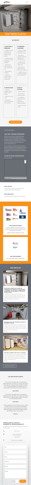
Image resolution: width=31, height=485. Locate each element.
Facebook (20, 440)
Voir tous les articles (10, 365)
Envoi (22, 481)
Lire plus (15, 27)
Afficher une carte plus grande (9, 180)
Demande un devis (15, 122)
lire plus (5, 300)
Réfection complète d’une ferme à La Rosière (15, 352)
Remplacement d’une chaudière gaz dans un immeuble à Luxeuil (15, 322)
